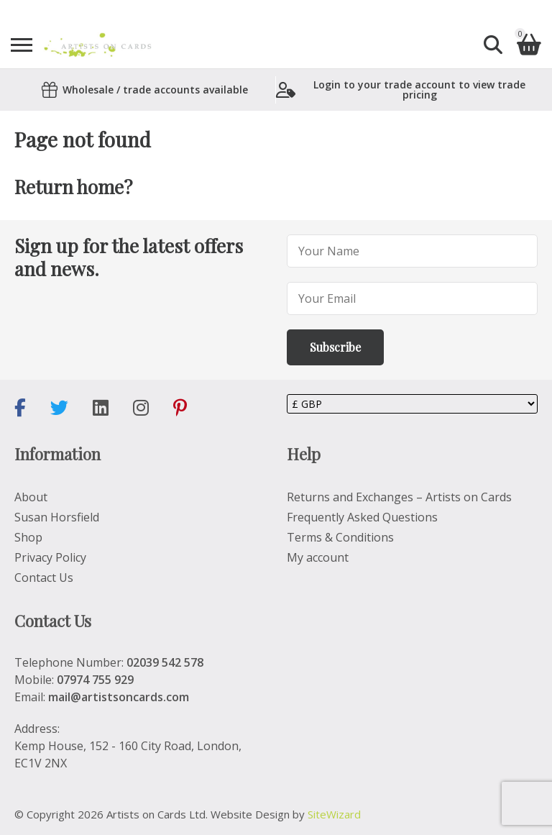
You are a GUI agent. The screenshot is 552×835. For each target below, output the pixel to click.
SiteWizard (334, 814)
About (30, 497)
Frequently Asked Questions (362, 517)
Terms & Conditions (340, 537)
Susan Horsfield (56, 517)
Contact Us (43, 577)
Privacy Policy (50, 557)
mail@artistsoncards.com (118, 697)
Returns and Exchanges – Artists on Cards (399, 497)
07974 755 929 (95, 680)
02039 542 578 (164, 662)
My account (318, 557)
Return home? (73, 186)
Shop (28, 537)
